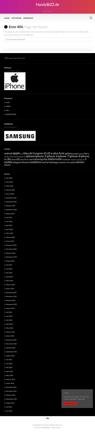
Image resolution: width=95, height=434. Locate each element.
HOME (6, 18)
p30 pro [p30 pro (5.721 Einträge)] (26, 159)
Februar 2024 (10, 285)
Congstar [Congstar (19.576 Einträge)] (38, 153)
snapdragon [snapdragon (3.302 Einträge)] (73, 159)
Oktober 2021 (10, 395)
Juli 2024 (9, 265)
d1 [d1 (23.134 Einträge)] (45, 153)
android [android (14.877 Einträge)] (8, 153)
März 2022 (9, 375)
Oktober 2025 (10, 206)
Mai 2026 (9, 178)
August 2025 (10, 213)
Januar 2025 (10, 241)
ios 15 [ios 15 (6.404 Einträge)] (23, 157)
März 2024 (9, 281)
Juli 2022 (9, 359)
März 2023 (9, 328)
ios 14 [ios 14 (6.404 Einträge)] (18, 157)
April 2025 (9, 229)
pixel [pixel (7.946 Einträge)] (31, 159)
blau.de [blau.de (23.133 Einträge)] (27, 153)
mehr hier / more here (77, 399)
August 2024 (10, 261)
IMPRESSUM (28, 18)
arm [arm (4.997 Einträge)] (21, 154)
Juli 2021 (9, 407)
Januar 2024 (10, 288)
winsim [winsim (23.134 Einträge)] (80, 162)
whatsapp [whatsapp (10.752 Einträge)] (53, 162)
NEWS (8, 106)
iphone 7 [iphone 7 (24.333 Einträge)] (63, 156)
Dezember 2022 (11, 340)
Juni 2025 (9, 221)
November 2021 (11, 391)
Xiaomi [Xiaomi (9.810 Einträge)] (7, 165)
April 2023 (9, 324)
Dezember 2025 (11, 198)
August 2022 (10, 356)
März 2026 (9, 186)
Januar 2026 (10, 194)
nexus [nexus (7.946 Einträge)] (13, 159)
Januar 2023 (10, 336)
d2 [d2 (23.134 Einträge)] (48, 153)
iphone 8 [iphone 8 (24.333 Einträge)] (74, 156)
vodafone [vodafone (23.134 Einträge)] (35, 162)
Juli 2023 (9, 312)
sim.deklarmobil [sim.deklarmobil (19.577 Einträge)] (52, 159)
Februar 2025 (10, 237)
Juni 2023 (9, 316)
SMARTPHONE (11, 114)
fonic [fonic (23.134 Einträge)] (62, 153)
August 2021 (10, 403)
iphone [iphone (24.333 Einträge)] (30, 156)
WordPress (46, 427)
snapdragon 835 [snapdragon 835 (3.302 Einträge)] (81, 159)
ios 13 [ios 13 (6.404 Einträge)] (13, 157)
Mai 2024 (9, 273)
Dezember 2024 (11, 245)
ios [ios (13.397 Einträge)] (85, 153)
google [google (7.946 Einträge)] (75, 153)
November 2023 (11, 296)
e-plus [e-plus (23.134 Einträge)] (54, 153)
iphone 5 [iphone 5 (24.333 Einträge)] (40, 156)
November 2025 (11, 202)
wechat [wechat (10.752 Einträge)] (45, 162)
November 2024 (11, 249)
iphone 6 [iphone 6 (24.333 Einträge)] (52, 156)
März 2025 (9, 233)
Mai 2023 (9, 320)
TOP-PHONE (16, 18)
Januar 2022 (10, 383)
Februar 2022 (10, 379)
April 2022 (9, 371)
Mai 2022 (9, 367)
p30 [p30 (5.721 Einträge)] (21, 159)
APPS (8, 102)
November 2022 (11, 344)
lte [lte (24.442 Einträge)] (9, 159)
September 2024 (11, 257)
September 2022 (11, 352)
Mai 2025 (9, 225)
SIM (7, 110)
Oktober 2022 (10, 348)
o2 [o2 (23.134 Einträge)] (18, 159)
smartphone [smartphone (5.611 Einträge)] (66, 159)
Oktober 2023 (10, 300)
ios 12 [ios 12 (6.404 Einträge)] (9, 157)
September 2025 (11, 209)
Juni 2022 (9, 363)
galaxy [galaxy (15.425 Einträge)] (68, 153)
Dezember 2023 (11, 292)
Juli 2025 (9, 217)
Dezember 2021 (11, 387)
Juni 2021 (9, 411)
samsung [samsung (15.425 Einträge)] (38, 159)
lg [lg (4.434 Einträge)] (6, 159)
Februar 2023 (10, 332)
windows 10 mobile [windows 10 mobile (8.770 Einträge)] (66, 162)
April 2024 (9, 277)
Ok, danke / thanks (70, 403)
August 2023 (10, 308)
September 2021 (11, 399)
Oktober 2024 (10, 253)
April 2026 (9, 182)
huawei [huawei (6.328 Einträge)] (81, 154)
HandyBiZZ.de (47, 4)
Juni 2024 (9, 269)
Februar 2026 (10, 190)
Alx (59, 427)
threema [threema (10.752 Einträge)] (25, 162)
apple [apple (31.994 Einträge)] (16, 153)
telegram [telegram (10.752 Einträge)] (17, 162)
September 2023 (11, 304)
